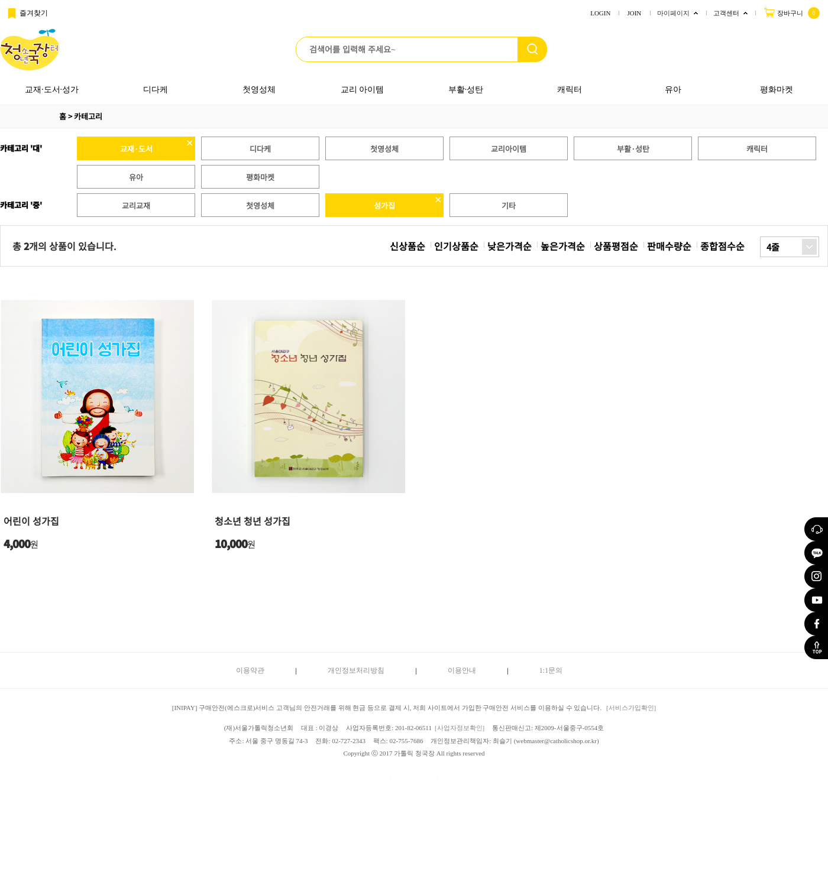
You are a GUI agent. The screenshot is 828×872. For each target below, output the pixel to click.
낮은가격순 (509, 246)
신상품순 (407, 246)
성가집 (384, 205)
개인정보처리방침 (356, 670)
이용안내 (462, 670)
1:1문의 (550, 670)
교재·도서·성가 (52, 89)
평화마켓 (776, 89)
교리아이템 (508, 148)
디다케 (155, 89)
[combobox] (789, 246)
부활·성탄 (466, 89)
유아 (673, 89)
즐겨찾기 (27, 14)
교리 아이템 (362, 89)
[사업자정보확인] (459, 727)
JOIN (634, 13)
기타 (509, 205)
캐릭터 (569, 89)
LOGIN (600, 13)
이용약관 (250, 670)
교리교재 (136, 205)
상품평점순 (616, 246)
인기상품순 (456, 246)
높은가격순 (563, 246)
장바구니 (792, 12)
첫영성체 (259, 89)
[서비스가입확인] (631, 707)
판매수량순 (669, 246)
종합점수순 (722, 246)
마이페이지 (673, 13)
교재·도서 (136, 148)
